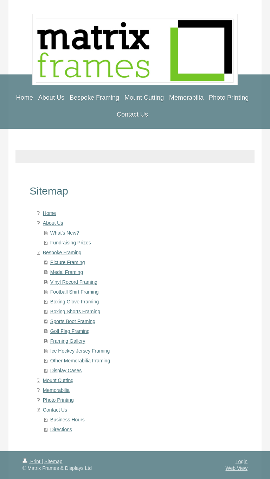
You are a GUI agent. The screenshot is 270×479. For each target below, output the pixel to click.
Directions (61, 429)
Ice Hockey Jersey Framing (80, 351)
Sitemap (53, 461)
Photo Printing (58, 400)
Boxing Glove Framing (74, 301)
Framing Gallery (67, 341)
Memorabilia (56, 390)
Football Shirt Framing (74, 292)
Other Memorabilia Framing (80, 360)
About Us (53, 223)
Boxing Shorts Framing (75, 311)
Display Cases (66, 370)
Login (242, 461)
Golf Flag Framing (70, 331)
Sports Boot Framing (72, 321)
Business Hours (67, 419)
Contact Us (55, 410)
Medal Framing (66, 272)
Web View (236, 468)
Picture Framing (67, 262)
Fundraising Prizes (70, 242)
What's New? (64, 233)
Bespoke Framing (62, 252)
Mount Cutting (58, 380)
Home (49, 213)
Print (32, 461)
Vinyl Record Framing (73, 282)
